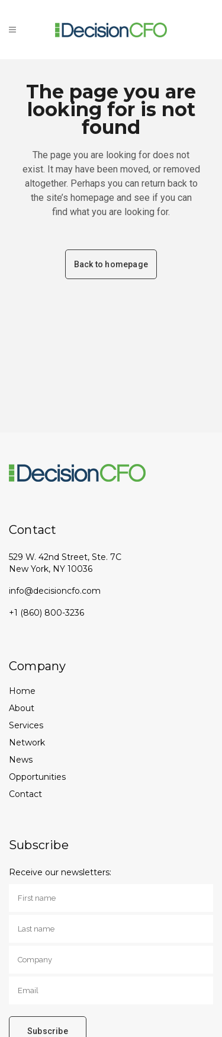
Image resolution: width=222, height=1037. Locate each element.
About (21, 708)
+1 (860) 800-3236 (46, 612)
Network (27, 742)
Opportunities (37, 776)
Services (26, 725)
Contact (25, 794)
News (21, 759)
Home (22, 690)
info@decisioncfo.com (55, 590)
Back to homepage (111, 264)
